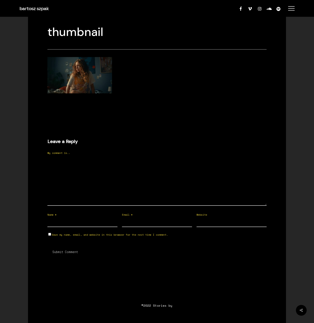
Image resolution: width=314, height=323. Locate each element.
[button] (291, 8)
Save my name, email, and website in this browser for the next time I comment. (110, 234)
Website (202, 214)
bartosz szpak (34, 8)
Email (127, 214)
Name (51, 214)
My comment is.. (58, 153)
